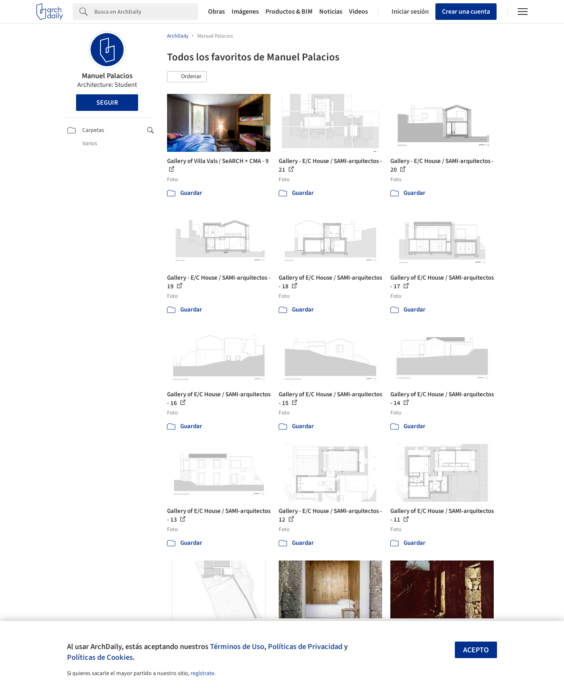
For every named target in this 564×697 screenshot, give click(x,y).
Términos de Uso (237, 646)
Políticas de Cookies (100, 657)
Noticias (330, 11)
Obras (216, 11)
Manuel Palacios (107, 76)
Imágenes (245, 11)
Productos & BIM (289, 11)
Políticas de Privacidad (305, 646)
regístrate (202, 673)
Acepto (476, 650)
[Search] (146, 11)
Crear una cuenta (466, 11)
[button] (187, 77)
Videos (358, 11)
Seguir (107, 102)
